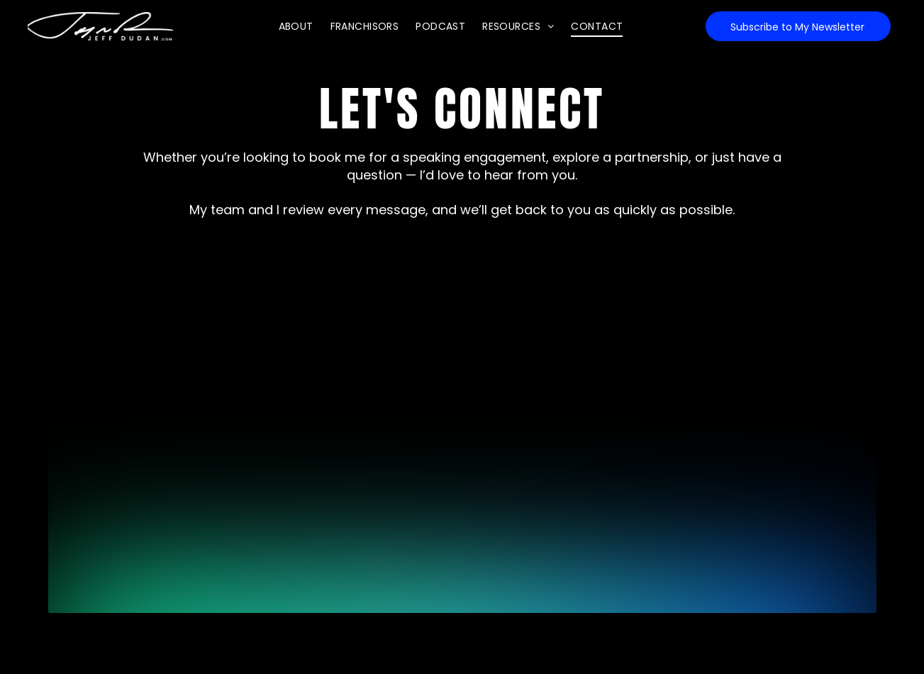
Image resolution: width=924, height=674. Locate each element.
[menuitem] (296, 27)
